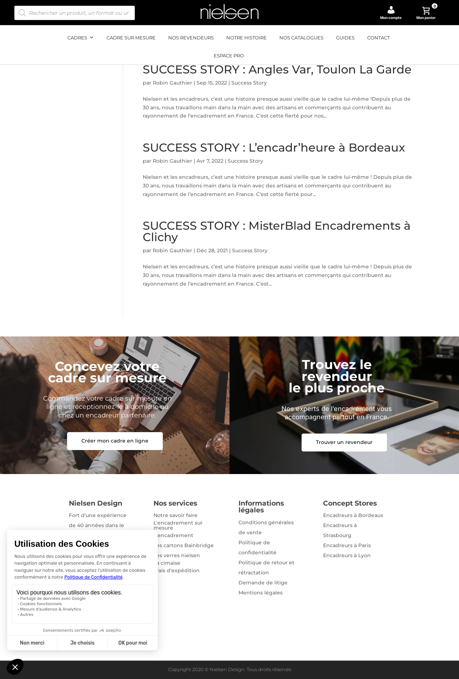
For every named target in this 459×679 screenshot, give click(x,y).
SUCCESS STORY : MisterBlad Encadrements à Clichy (277, 231)
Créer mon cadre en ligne (114, 440)
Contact (378, 37)
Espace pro (229, 55)
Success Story (249, 83)
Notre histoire (246, 37)
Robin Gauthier (172, 83)
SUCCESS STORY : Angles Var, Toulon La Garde (277, 69)
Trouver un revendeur (344, 442)
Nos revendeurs (191, 37)
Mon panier (427, 13)
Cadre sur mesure (131, 37)
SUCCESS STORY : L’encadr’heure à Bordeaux (274, 147)
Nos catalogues (301, 37)
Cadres (80, 38)
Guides (345, 37)
